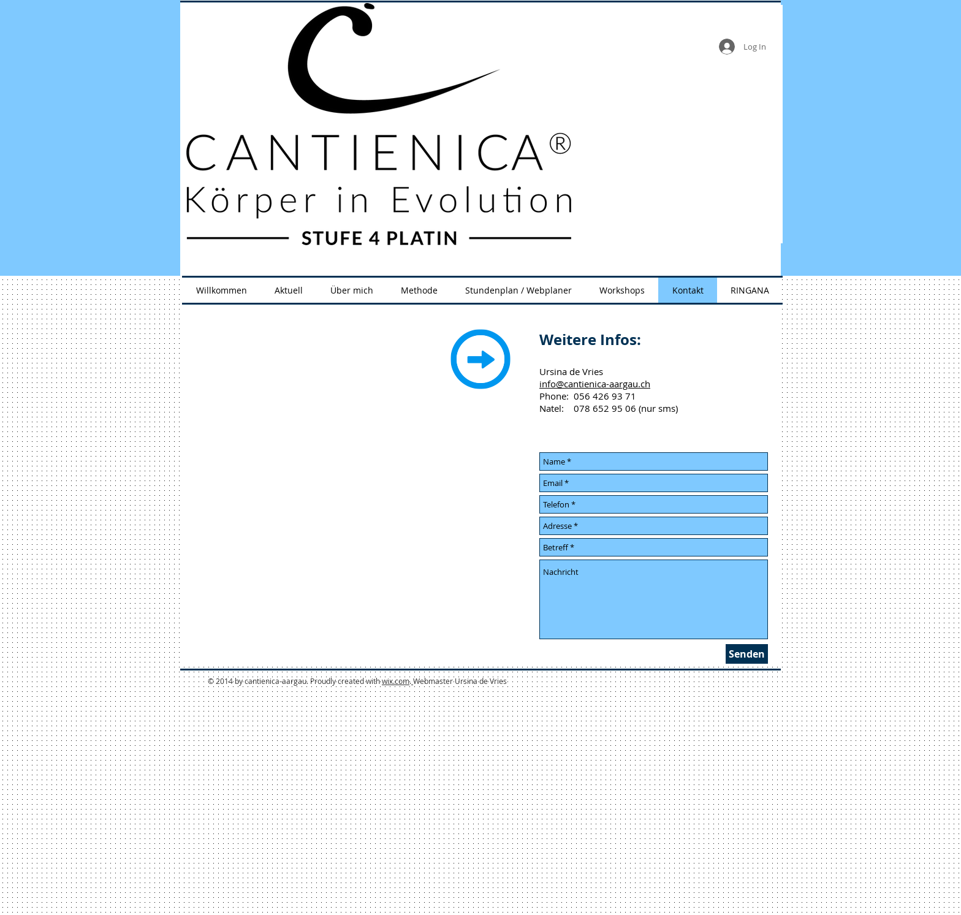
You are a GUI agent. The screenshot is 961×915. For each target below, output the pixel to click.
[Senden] (747, 654)
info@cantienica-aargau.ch (594, 384)
